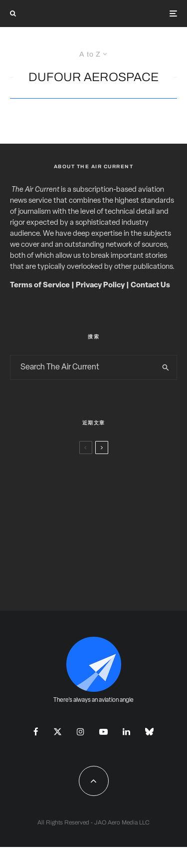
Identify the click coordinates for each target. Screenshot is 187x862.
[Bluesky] (149, 731)
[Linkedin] (126, 731)
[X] (57, 731)
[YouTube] (103, 731)
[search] (166, 367)
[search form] (82, 367)
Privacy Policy (100, 285)
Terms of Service (40, 285)
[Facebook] (36, 731)
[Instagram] (80, 731)
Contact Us (150, 285)
